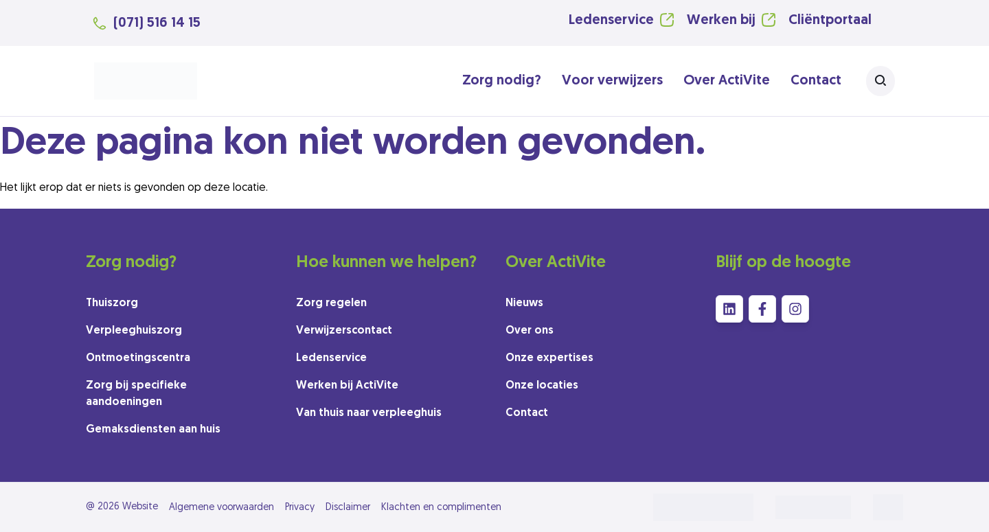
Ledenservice (611, 20)
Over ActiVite (726, 81)
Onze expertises (549, 358)
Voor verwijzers (612, 81)
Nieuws (524, 303)
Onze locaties (541, 385)
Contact (816, 81)
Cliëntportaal (830, 20)
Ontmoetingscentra (138, 358)
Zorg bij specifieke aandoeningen (136, 394)
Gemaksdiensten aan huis (153, 429)
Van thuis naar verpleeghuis (369, 413)
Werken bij (721, 20)
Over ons (529, 330)
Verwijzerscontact (344, 330)
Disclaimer (348, 507)
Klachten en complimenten (441, 507)
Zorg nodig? (501, 81)
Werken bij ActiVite (347, 385)
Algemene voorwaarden (221, 507)
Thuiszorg (112, 303)
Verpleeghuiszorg (134, 330)
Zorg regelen (331, 303)
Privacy (300, 507)
